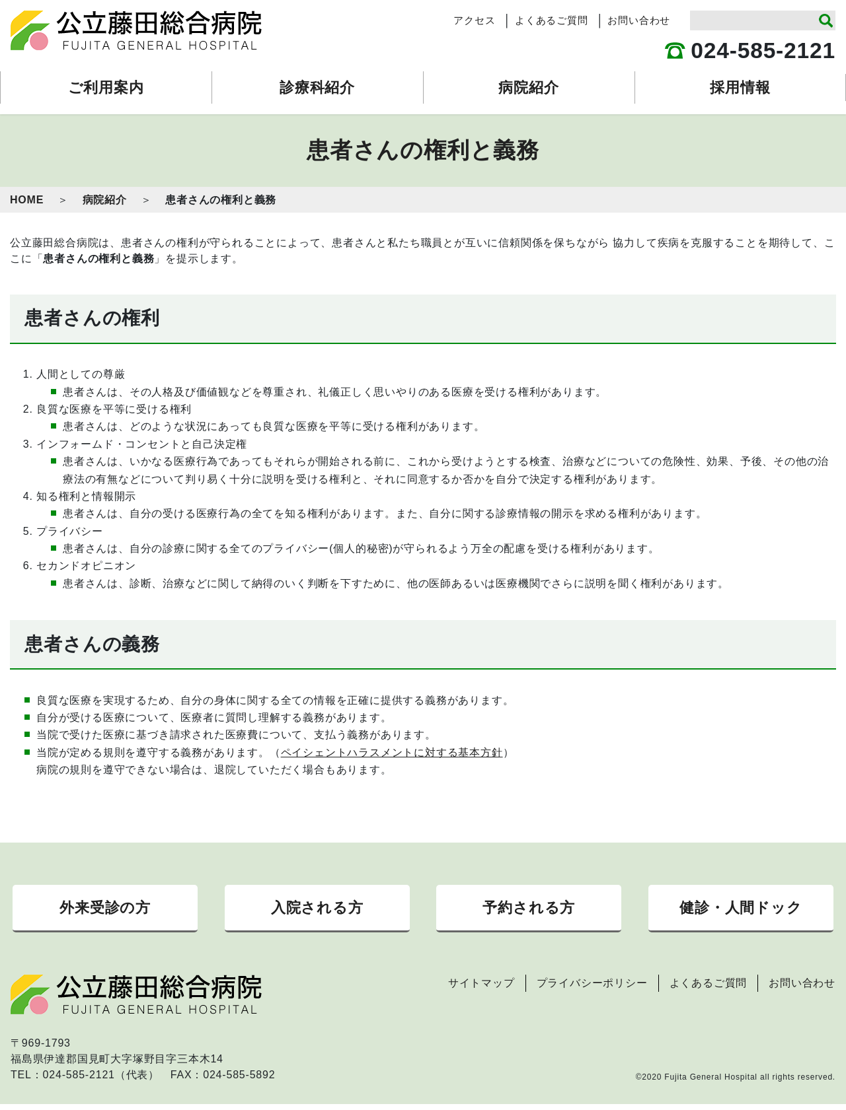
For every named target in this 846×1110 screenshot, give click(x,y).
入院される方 (317, 910)
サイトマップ (481, 988)
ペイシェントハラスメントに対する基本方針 (392, 752)
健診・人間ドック (740, 910)
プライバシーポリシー (592, 988)
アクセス (474, 20)
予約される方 (529, 910)
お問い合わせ (638, 20)
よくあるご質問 (551, 20)
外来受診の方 (105, 910)
